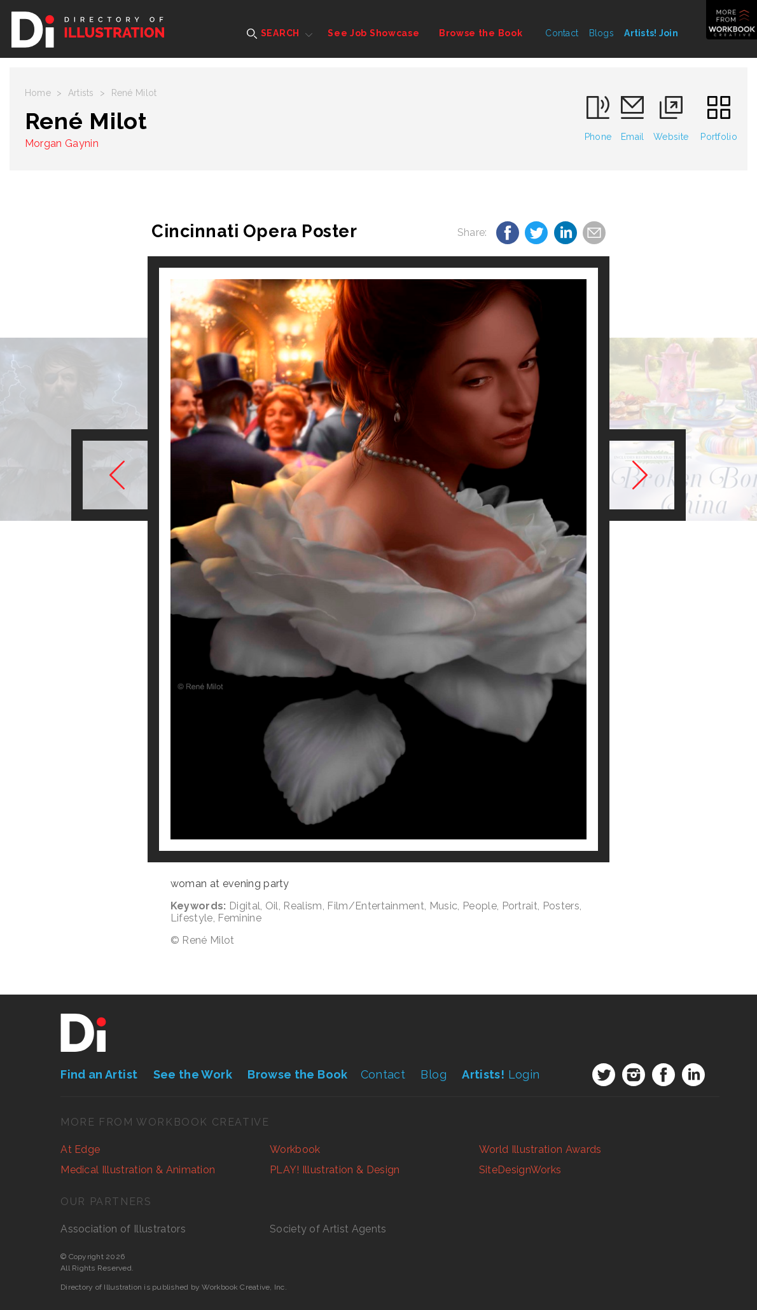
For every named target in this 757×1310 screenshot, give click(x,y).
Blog (433, 1074)
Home (38, 93)
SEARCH (273, 33)
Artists (81, 93)
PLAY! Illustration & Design (335, 1170)
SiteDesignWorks (520, 1170)
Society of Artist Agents (328, 1229)
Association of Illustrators (123, 1229)
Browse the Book (481, 33)
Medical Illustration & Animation (137, 1170)
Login (500, 1074)
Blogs (601, 33)
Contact (561, 33)
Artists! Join (651, 33)
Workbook (295, 1149)
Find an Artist (98, 1074)
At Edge (80, 1149)
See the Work (192, 1074)
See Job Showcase (373, 33)
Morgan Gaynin (62, 143)
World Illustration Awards (540, 1149)
